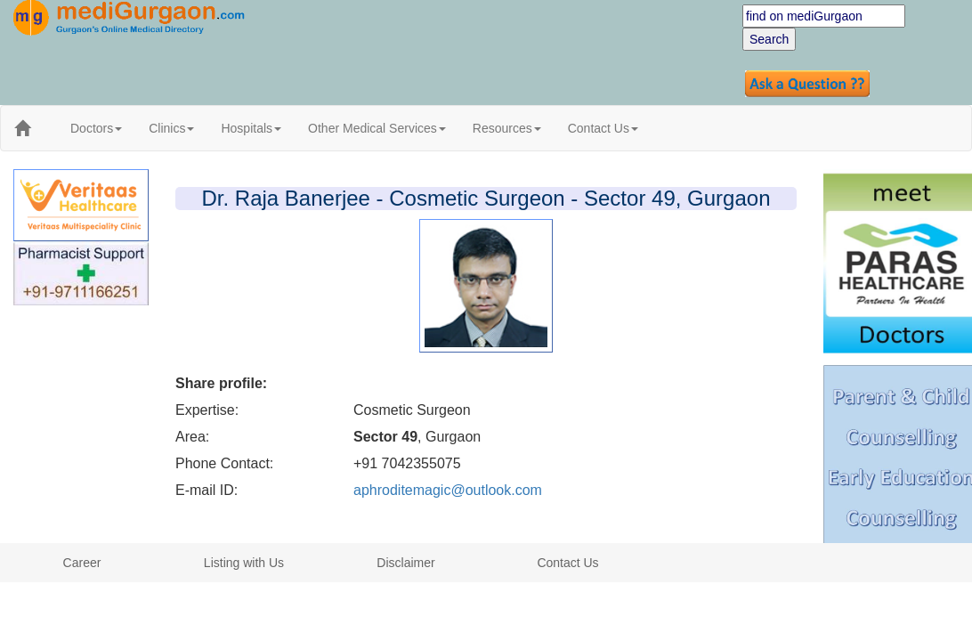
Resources (507, 128)
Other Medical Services (377, 128)
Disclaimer (405, 563)
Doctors (96, 128)
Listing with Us (244, 563)
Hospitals (251, 128)
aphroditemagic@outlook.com (447, 490)
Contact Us (603, 128)
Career (82, 563)
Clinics (171, 128)
